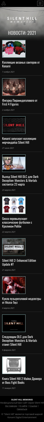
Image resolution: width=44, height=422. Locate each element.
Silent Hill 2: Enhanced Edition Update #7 (19, 262)
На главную (11, 405)
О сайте (23, 405)
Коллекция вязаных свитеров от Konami (21, 64)
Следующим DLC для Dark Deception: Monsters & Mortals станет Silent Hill (19, 340)
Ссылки (33, 405)
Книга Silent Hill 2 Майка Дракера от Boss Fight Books (22, 380)
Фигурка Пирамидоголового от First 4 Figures (19, 102)
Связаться (22, 409)
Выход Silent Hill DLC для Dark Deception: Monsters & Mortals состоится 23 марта (20, 180)
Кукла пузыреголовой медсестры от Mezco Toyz (21, 300)
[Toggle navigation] (40, 3)
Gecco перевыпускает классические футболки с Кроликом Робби (17, 222)
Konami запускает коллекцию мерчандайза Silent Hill (19, 140)
